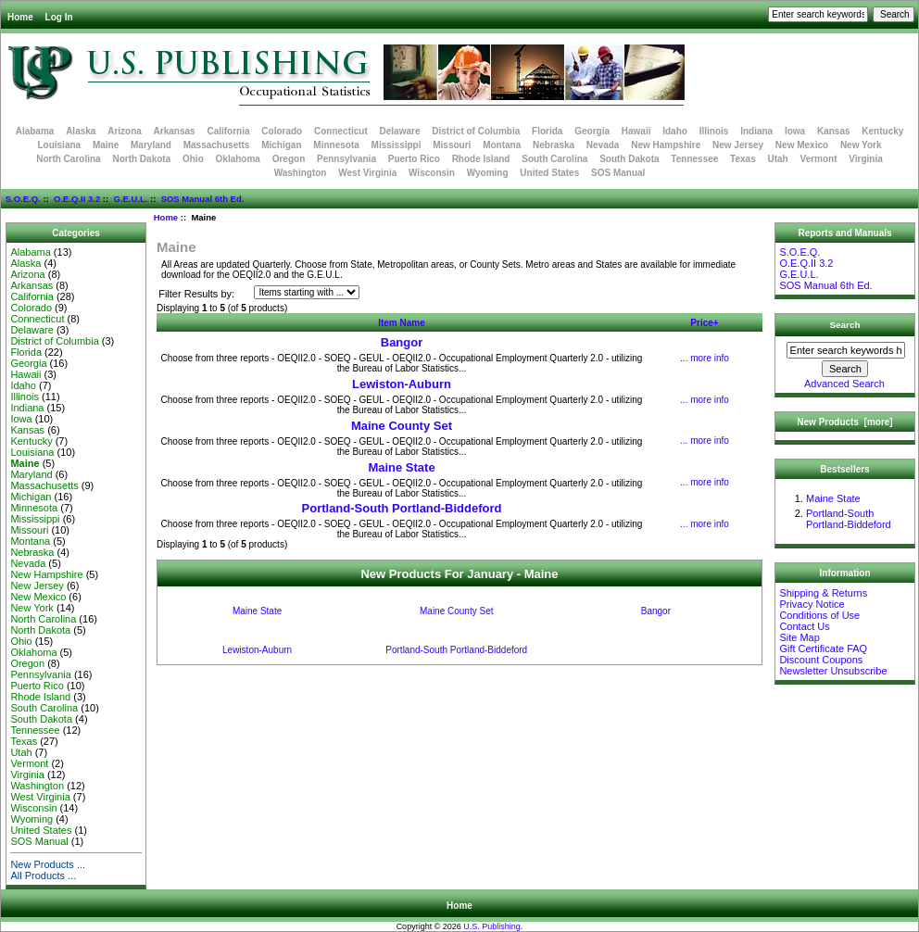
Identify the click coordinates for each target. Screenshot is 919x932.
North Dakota (141, 159)
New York (861, 145)
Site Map (799, 637)
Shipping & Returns (823, 592)
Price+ (704, 323)
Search (845, 325)
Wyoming (488, 173)
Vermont (818, 159)
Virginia (866, 159)
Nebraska (553, 145)
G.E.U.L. (130, 199)
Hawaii (636, 131)
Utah (778, 159)
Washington (300, 173)
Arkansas (174, 131)
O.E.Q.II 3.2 (77, 199)
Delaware (400, 131)
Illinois (714, 131)
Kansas (833, 131)
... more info (704, 358)
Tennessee (694, 159)
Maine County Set (401, 426)
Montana (502, 145)
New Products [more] (844, 422)
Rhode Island (481, 159)
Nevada (603, 145)
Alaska (80, 131)
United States (549, 173)
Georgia (592, 131)
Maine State (401, 467)
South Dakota (629, 159)
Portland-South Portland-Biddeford (402, 508)
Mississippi (396, 145)
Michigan (281, 145)
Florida (547, 131)
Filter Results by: (196, 293)
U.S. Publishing (492, 926)
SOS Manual (618, 173)
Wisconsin (432, 173)
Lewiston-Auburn (401, 384)
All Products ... (43, 875)
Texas (743, 159)
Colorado (281, 131)
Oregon (289, 159)
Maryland (151, 145)
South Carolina (554, 159)
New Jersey (737, 145)
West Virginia (367, 173)
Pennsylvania (346, 159)
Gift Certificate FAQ (823, 648)
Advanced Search (844, 383)
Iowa (795, 131)
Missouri (452, 145)
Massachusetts (216, 145)
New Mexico (801, 145)
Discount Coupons (820, 659)
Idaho (674, 131)
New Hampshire (665, 145)
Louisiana (59, 145)
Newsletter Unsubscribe (833, 670)
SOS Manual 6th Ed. (203, 199)
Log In (59, 17)
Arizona (124, 131)
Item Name (401, 323)
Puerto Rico (414, 159)
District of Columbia (476, 131)
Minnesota (336, 145)
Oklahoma (238, 159)
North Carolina (68, 159)
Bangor (402, 342)
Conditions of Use (819, 615)
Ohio (193, 159)
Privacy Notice (811, 604)
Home (20, 17)
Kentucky (882, 131)
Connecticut (341, 131)
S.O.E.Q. (23, 199)
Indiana (756, 131)
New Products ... (47, 864)
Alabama (35, 131)
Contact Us (804, 626)
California (228, 131)
